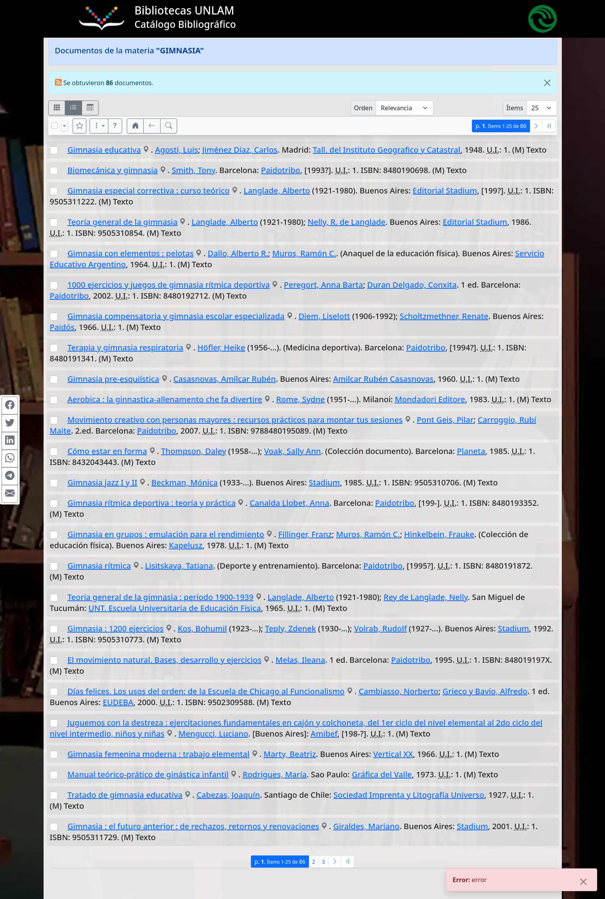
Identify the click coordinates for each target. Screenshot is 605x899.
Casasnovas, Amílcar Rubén (225, 379)
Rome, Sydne (300, 399)
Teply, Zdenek (290, 628)
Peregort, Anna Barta (323, 284)
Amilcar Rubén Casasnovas (383, 379)
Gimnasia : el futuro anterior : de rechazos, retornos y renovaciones (193, 826)
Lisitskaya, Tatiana (179, 565)
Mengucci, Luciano (214, 733)
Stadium (324, 482)
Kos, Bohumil (202, 628)
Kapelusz (185, 545)
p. (500, 126)
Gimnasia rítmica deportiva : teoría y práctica (152, 503)
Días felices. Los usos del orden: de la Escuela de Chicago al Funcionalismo (206, 691)
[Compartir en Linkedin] (10, 441)
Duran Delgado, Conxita (412, 284)
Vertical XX (393, 754)
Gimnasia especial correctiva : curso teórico (149, 190)
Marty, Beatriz (289, 754)
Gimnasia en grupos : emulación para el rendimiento (166, 534)
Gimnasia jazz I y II (102, 482)
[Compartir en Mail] (10, 494)
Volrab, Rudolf (380, 628)
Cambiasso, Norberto (399, 691)
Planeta (471, 451)
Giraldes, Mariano (366, 826)
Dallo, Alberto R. (238, 253)
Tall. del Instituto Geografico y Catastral (387, 149)
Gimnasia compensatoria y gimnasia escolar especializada (176, 316)
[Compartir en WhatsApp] (10, 458)
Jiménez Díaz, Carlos (240, 149)
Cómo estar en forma (107, 451)
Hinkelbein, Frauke (439, 534)
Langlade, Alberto (276, 190)
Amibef (324, 733)
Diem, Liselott (324, 316)
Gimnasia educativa (104, 149)
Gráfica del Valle (382, 774)
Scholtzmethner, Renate (444, 316)
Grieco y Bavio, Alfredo (484, 691)
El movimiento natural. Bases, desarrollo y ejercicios (164, 660)
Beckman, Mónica (185, 482)
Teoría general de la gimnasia (122, 222)
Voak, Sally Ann (292, 451)
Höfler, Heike (221, 347)
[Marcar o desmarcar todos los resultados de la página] (54, 125)
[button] (115, 126)
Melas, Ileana (300, 660)
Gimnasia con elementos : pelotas (131, 253)
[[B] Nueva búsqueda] (168, 126)
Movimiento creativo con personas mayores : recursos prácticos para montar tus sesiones (235, 419)
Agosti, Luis (176, 149)
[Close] (547, 83)
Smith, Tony (193, 170)
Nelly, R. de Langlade (346, 222)
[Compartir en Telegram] (10, 476)
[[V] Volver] (152, 126)
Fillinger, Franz (305, 534)
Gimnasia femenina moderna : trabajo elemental (159, 754)
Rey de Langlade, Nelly (426, 597)
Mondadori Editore (430, 399)
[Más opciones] (99, 126)
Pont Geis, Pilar (445, 419)
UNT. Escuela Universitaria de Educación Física (174, 608)
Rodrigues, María (275, 774)
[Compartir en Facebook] (10, 405)
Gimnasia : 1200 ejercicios (116, 628)
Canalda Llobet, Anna (289, 503)
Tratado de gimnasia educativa (125, 795)
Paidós (62, 327)
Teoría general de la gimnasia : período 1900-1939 (161, 597)
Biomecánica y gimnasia (113, 170)
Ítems (514, 108)
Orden (363, 108)
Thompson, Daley (193, 451)
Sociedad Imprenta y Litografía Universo (408, 795)
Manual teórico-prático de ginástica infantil (148, 774)
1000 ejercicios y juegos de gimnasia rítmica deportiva (169, 284)
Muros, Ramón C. (304, 253)
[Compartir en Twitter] (10, 423)
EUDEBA (118, 702)
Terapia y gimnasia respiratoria (125, 347)
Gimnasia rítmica (99, 565)
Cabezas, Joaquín (228, 795)
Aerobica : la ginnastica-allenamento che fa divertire (165, 399)
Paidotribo (280, 170)
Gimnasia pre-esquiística (113, 379)
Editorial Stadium (445, 190)
